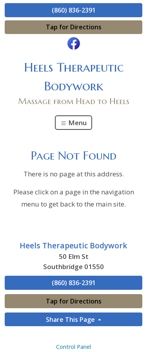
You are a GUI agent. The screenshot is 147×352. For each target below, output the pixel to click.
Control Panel (73, 346)
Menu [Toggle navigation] (73, 122)
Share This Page (71, 319)
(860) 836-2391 (74, 10)
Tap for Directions (74, 27)
